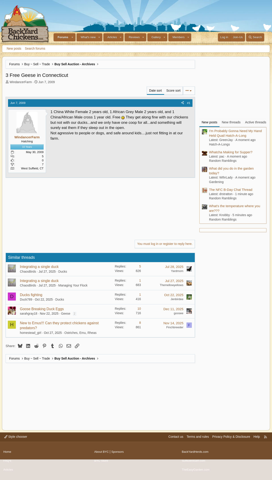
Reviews (134, 37)
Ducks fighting (31, 295)
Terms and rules (198, 440)
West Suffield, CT (32, 168)
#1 (188, 103)
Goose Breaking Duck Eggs (42, 309)
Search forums (35, 48)
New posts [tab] (209, 122)
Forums (63, 37)
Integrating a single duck (39, 267)
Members (178, 37)
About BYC (102, 454)
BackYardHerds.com (196, 454)
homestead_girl (30, 333)
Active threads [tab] (255, 122)
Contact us (175, 440)
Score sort (173, 90)
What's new (88, 37)
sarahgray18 (28, 313)
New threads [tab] (231, 122)
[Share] (183, 103)
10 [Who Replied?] (139, 308)
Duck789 (26, 299)
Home (7, 454)
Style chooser (15, 440)
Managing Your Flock (73, 285)
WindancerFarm (21, 82)
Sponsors (119, 454)
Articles (112, 37)
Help (256, 440)
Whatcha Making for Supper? (230, 152)
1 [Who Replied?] (140, 280)
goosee (178, 313)
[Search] (255, 37)
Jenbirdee (177, 299)
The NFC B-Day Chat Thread (230, 190)
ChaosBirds (28, 271)
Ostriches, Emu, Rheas (80, 333)
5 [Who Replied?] (140, 266)
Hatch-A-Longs (219, 144)
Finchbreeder (174, 327)
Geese (65, 313)
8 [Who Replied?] (140, 322)
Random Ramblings (222, 160)
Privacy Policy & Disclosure (231, 440)
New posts (14, 48)
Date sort (155, 90)
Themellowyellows (171, 285)
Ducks (62, 271)
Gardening (216, 182)
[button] (72, 37)
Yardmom (177, 271)
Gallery (156, 37)
